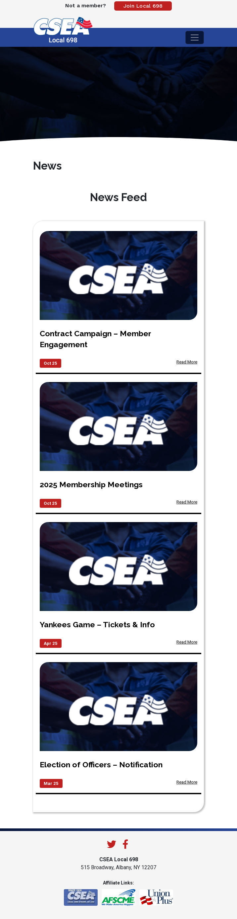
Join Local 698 (143, 6)
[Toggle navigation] (194, 37)
